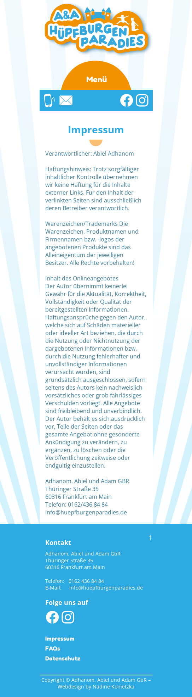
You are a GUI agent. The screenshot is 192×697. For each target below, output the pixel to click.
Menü (96, 79)
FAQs (52, 648)
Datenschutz (62, 658)
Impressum (60, 638)
